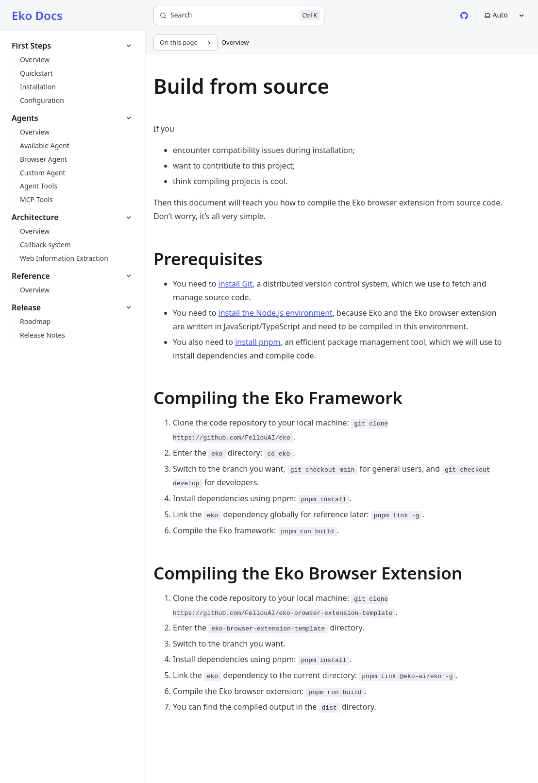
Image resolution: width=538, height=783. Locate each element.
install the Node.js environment (276, 312)
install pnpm (257, 342)
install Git (235, 283)
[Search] (238, 15)
